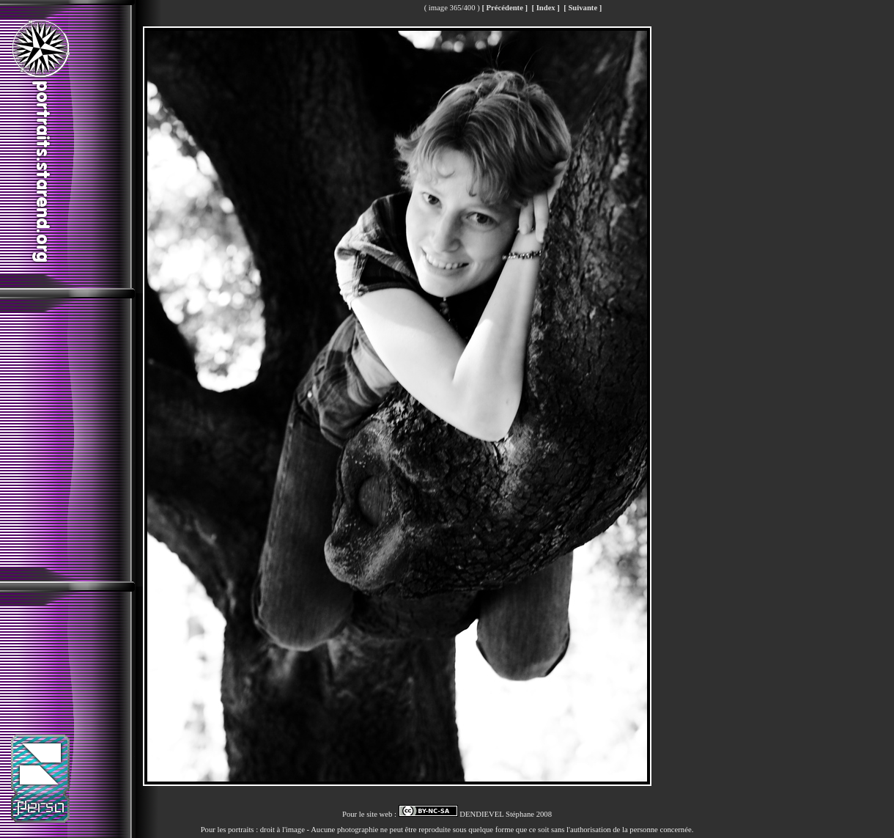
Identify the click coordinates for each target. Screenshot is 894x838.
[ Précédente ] (504, 8)
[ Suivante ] (583, 8)
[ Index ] (545, 8)
